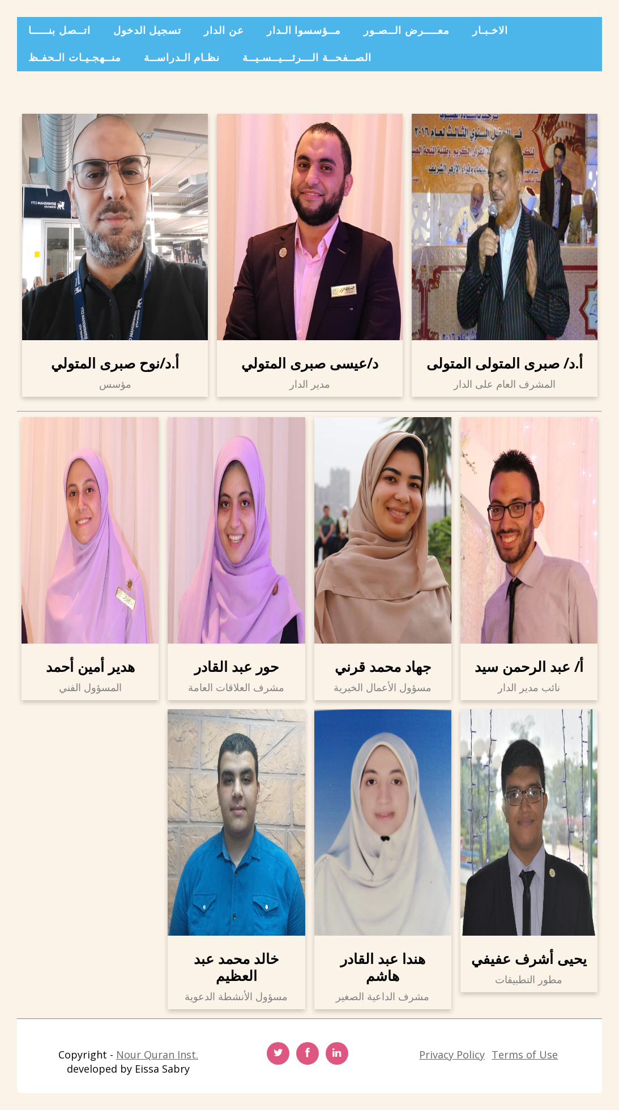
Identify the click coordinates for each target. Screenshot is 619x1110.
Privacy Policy (452, 1054)
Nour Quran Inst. (157, 1054)
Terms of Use (525, 1054)
